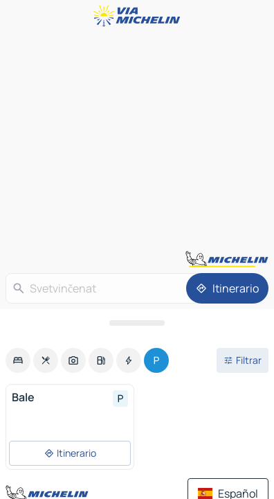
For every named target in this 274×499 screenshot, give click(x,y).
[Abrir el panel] (137, 323)
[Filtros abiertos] (242, 360)
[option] (18, 360)
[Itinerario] (227, 288)
